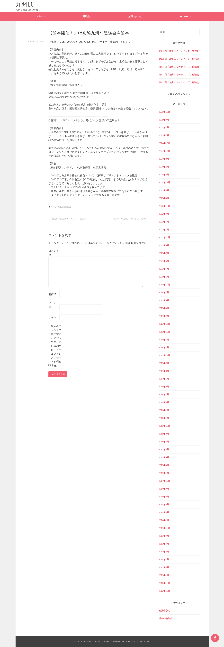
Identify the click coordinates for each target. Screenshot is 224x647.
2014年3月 (164, 512)
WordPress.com (140, 641)
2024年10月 (164, 150)
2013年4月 (164, 559)
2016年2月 (164, 410)
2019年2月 (164, 315)
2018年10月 (164, 331)
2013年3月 (164, 567)
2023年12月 (164, 182)
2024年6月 (164, 166)
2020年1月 (164, 276)
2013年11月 (164, 528)
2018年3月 (164, 347)
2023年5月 (164, 198)
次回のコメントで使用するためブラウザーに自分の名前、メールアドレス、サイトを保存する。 (56, 345)
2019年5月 (164, 300)
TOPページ (39, 16)
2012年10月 (164, 590)
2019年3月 (164, 308)
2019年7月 (164, 292)
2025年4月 (164, 127)
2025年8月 (164, 119)
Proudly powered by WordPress (92, 641)
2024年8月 (164, 158)
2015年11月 (164, 425)
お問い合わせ (135, 16)
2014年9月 (164, 488)
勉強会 (86, 16)
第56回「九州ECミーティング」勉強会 (131, 219)
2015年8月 (164, 441)
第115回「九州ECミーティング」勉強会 (179, 58)
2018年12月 (164, 323)
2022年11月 (164, 205)
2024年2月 (164, 174)
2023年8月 (164, 190)
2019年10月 (164, 284)
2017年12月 (164, 355)
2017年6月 (164, 363)
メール (52, 305)
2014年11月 (164, 480)
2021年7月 (164, 253)
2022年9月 (164, 213)
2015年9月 (164, 433)
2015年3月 (164, 465)
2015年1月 (164, 472)
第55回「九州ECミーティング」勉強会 (67, 219)
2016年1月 (164, 417)
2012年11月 (164, 583)
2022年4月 (164, 221)
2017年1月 (164, 378)
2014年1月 (164, 520)
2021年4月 (164, 268)
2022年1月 (164, 229)
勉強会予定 (164, 610)
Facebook (185, 16)
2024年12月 (164, 143)
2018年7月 (164, 339)
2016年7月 (164, 394)
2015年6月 (164, 449)
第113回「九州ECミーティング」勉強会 (179, 74)
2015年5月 (164, 457)
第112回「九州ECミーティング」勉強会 (179, 82)
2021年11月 (164, 237)
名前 (52, 294)
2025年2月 (164, 135)
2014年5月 (164, 504)
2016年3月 (164, 402)
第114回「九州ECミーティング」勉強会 (179, 66)
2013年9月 (164, 535)
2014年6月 (164, 496)
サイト (52, 317)
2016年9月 (164, 386)
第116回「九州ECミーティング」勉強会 (179, 50)
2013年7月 (164, 543)
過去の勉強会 (65, 207)
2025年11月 (164, 111)
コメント (53, 252)
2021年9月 (164, 245)
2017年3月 (164, 371)
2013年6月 (164, 551)
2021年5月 (164, 260)
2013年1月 (164, 575)
